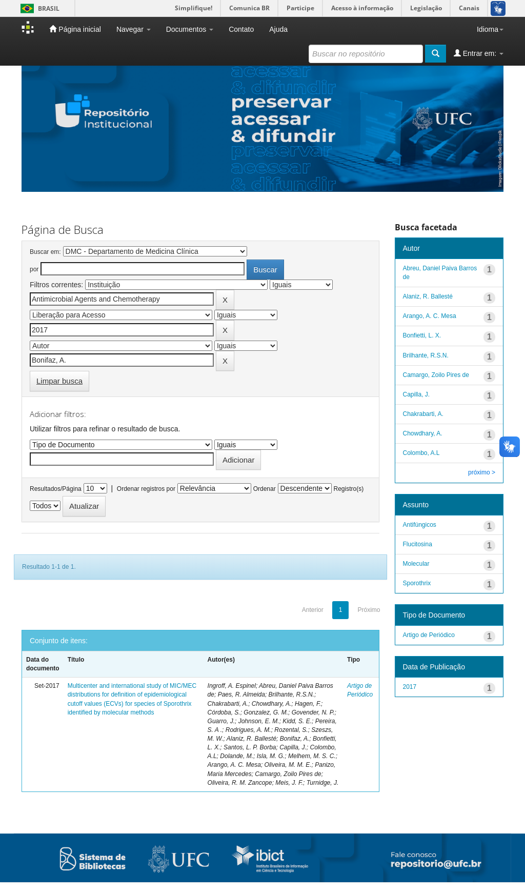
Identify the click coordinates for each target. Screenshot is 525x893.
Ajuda (278, 29)
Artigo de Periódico (429, 635)
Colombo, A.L (421, 453)
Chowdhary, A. (422, 433)
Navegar (133, 29)
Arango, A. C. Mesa (429, 316)
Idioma (490, 29)
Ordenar (264, 488)
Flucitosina (418, 544)
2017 (410, 686)
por (34, 269)
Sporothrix (417, 583)
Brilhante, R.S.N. (426, 355)
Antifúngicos (420, 524)
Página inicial (74, 29)
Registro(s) (348, 488)
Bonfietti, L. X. (422, 335)
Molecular (416, 563)
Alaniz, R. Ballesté (428, 296)
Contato (241, 29)
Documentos (189, 29)
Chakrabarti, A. (423, 414)
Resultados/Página (56, 488)
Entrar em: (478, 53)
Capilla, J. (416, 394)
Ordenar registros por (146, 488)
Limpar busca (59, 380)
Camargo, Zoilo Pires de (436, 375)
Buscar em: (45, 251)
